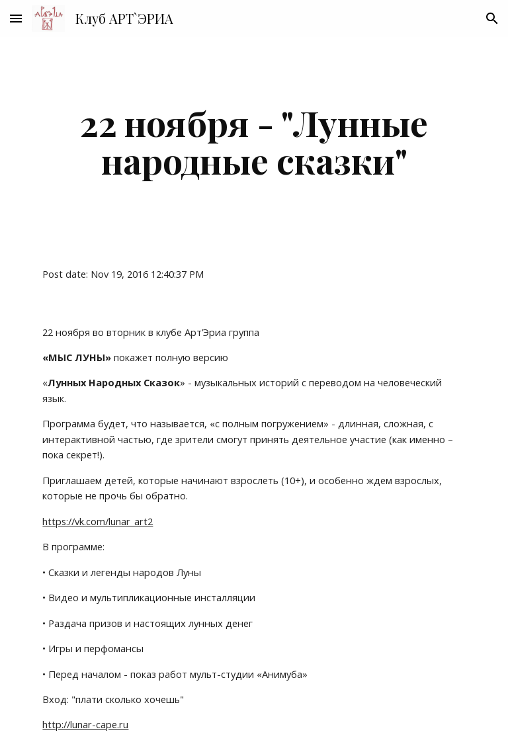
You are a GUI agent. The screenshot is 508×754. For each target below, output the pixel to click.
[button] (16, 18)
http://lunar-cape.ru (85, 724)
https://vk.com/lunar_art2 (97, 521)
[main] (253, 141)
